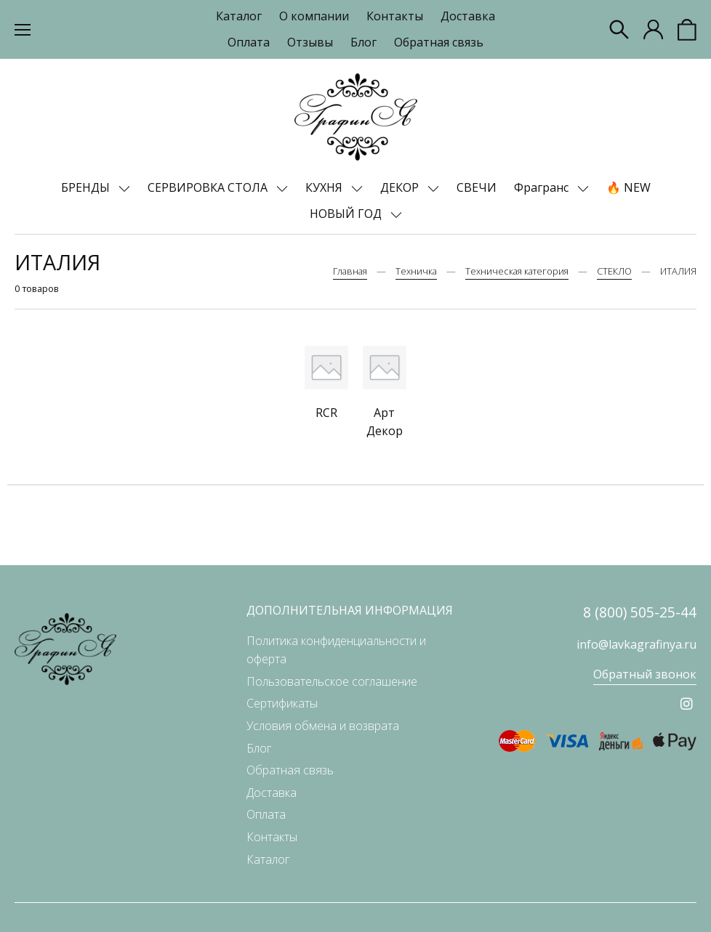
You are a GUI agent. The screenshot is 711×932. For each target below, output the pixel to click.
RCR (326, 413)
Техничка (416, 270)
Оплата (249, 42)
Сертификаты (282, 703)
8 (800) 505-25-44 (639, 612)
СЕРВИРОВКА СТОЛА (209, 187)
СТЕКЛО (614, 270)
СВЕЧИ (477, 187)
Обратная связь (438, 42)
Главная (350, 270)
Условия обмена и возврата (322, 726)
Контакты (394, 16)
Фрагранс (542, 187)
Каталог (239, 16)
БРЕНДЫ (87, 187)
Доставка (468, 16)
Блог (363, 42)
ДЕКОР (401, 187)
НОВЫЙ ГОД (347, 214)
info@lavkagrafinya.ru (636, 644)
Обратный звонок (644, 674)
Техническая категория (517, 270)
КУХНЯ (325, 187)
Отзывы (310, 42)
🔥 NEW (628, 187)
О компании (314, 16)
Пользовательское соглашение (331, 681)
